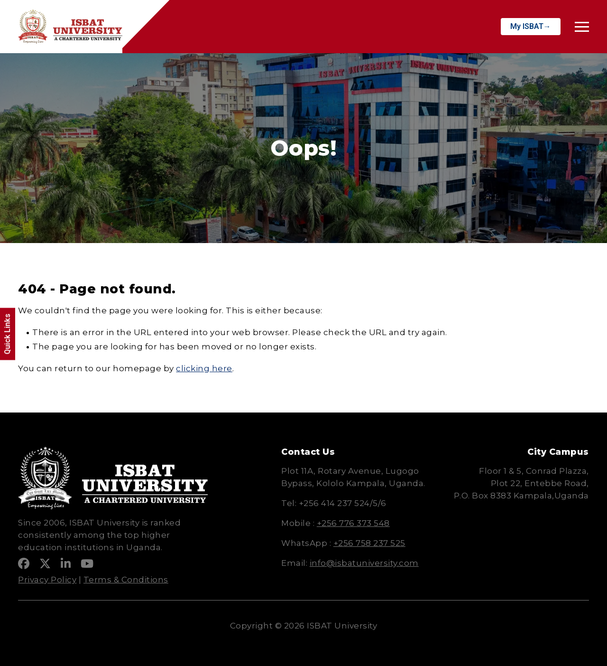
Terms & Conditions (125, 579)
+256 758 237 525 (369, 543)
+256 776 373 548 (353, 523)
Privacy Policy (47, 579)
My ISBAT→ (530, 26)
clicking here (204, 368)
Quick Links (7, 334)
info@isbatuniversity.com (364, 563)
